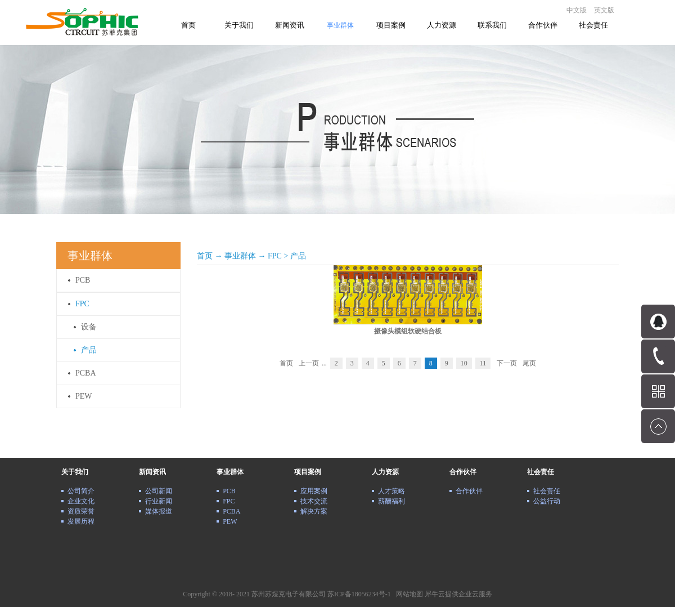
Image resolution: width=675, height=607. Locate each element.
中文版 (576, 10)
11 (483, 363)
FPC (275, 256)
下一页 (507, 363)
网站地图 (408, 594)
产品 (298, 256)
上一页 (309, 363)
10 (464, 363)
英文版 (604, 10)
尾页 (529, 363)
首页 (188, 25)
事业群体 (240, 256)
